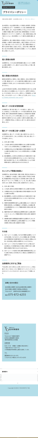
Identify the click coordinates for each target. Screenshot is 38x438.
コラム (19, 406)
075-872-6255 (17, 294)
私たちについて (19, 371)
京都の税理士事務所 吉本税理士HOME (12, 19)
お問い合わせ (19, 411)
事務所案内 (19, 391)
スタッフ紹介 (19, 386)
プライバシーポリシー (19, 421)
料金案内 (19, 381)
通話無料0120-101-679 (11, 355)
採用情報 (19, 416)
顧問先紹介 (19, 401)
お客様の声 (19, 396)
